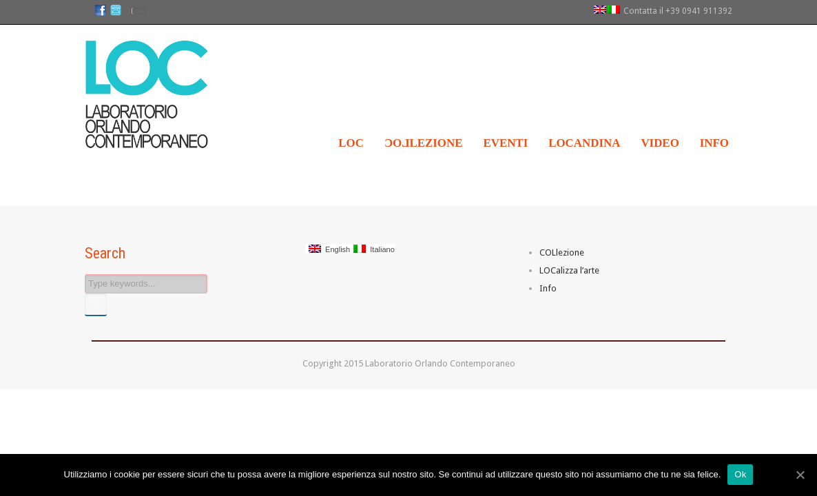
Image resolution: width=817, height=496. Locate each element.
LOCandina (584, 142)
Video (660, 142)
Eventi (505, 142)
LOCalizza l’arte (569, 270)
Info (714, 142)
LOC (351, 142)
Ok (740, 474)
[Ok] (800, 475)
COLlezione (561, 252)
